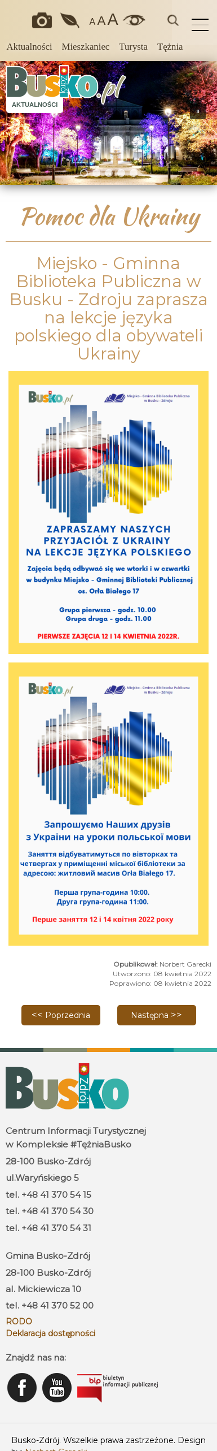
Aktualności (29, 46)
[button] (12, 122)
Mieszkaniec (86, 46)
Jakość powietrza (70, 20)
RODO (19, 1321)
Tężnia (170, 46)
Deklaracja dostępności (50, 1333)
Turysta (133, 46)
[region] (108, 123)
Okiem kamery (44, 20)
